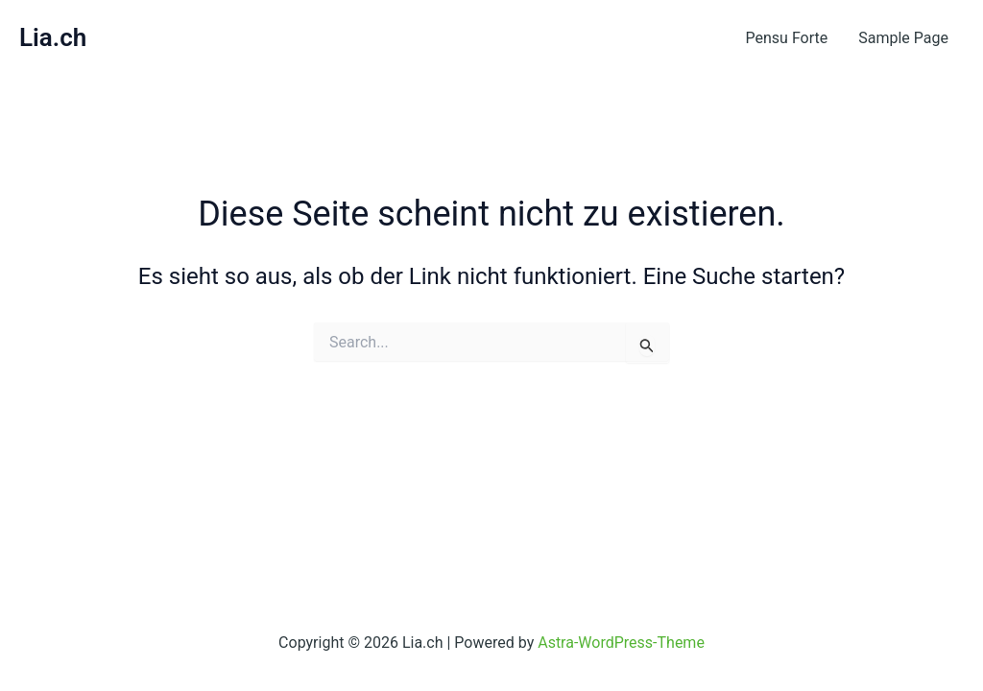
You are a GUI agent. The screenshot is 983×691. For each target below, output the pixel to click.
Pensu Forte (787, 38)
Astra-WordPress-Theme (621, 642)
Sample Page (903, 38)
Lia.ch (52, 37)
